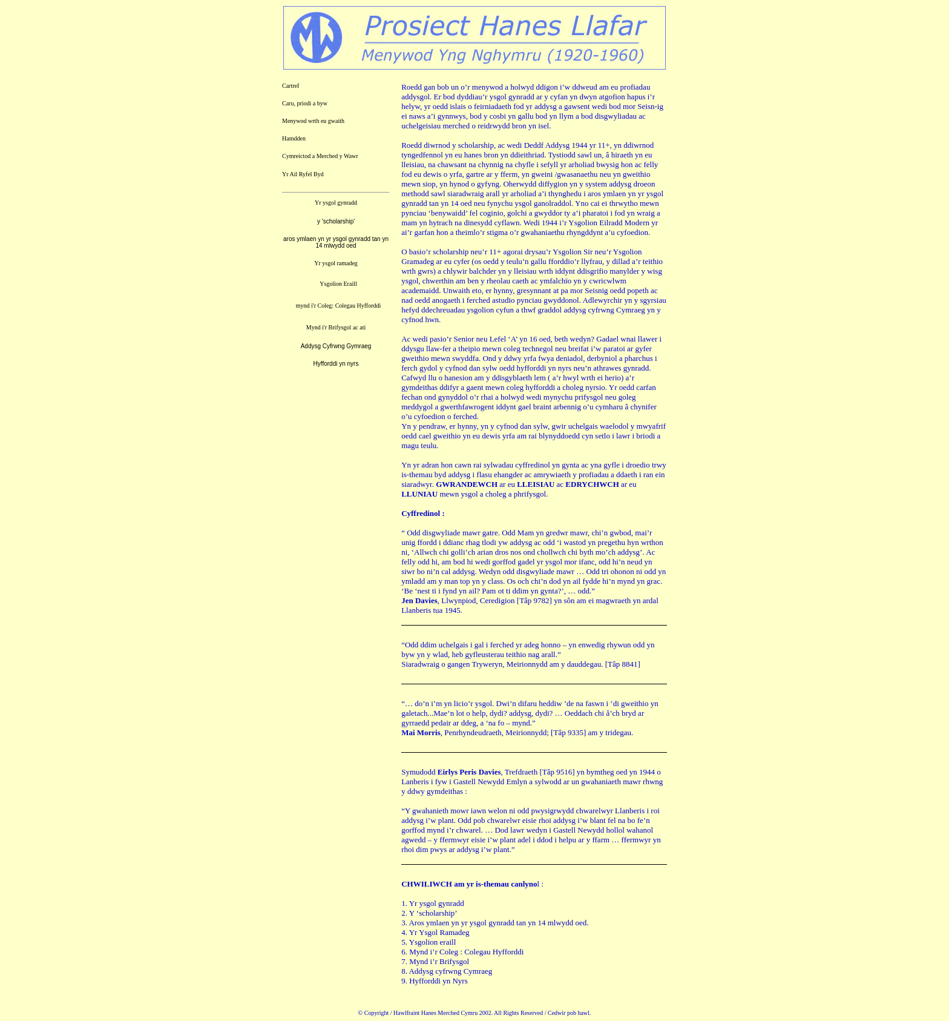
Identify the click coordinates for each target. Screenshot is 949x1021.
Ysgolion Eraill (338, 283)
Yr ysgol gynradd (336, 202)
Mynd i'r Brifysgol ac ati (336, 327)
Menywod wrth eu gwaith (313, 120)
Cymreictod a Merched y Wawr (320, 156)
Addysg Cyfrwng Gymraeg (336, 346)
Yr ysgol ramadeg (336, 263)
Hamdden (294, 138)
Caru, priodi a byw (304, 103)
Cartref (290, 85)
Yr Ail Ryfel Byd (303, 174)
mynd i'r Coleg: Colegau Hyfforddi (338, 305)
